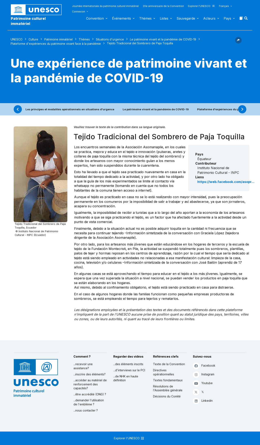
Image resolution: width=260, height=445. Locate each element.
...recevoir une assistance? (83, 366)
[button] (246, 19)
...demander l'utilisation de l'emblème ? (88, 402)
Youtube (203, 383)
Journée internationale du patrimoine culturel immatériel (105, 6)
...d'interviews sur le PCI (129, 370)
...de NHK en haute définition (125, 378)
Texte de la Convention (169, 364)
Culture (33, 39)
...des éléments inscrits (128, 364)
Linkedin (203, 401)
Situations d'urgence (110, 39)
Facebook (204, 365)
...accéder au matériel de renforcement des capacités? (90, 384)
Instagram (203, 374)
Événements (121, 18)
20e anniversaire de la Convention (163, 6)
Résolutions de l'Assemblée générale (167, 388)
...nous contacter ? (85, 410)
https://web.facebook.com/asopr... (225, 182)
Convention (95, 18)
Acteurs (209, 18)
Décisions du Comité (167, 396)
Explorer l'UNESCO (201, 6)
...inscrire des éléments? (89, 374)
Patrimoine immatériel (58, 39)
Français (224, 6)
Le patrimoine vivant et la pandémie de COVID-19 (163, 39)
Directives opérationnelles (163, 372)
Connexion (78, 11)
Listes (164, 18)
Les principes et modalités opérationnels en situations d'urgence (70, 109)
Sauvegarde (186, 18)
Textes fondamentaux (168, 380)
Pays (227, 18)
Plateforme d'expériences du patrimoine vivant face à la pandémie (56, 43)
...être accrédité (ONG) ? (89, 394)
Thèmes (145, 18)
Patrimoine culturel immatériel (28, 21)
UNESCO (16, 39)
